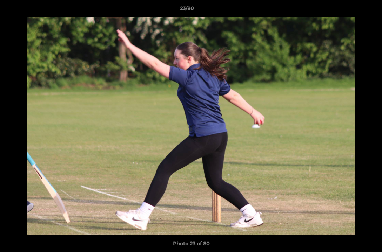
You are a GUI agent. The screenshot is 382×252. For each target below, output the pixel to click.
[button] (352, 10)
